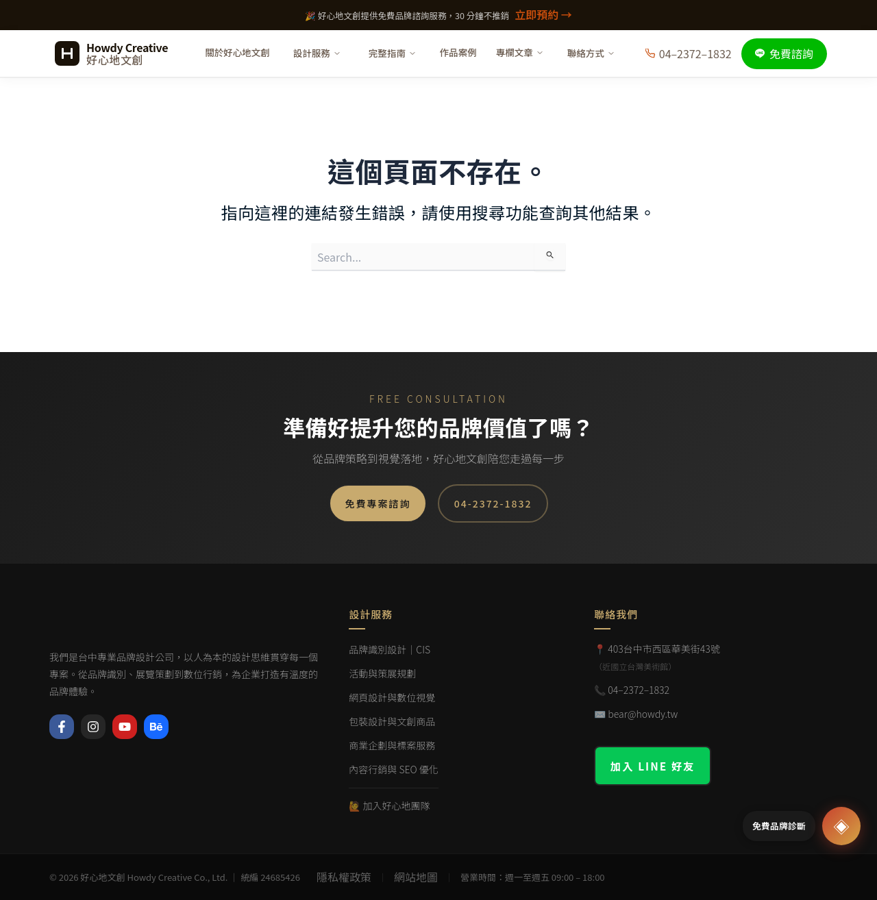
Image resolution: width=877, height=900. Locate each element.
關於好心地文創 (237, 52)
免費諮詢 (784, 53)
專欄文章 (520, 52)
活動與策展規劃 (382, 673)
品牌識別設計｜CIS (389, 649)
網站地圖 (416, 876)
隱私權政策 (344, 876)
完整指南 (393, 53)
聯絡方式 (591, 53)
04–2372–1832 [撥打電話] (688, 53)
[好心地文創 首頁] (111, 53)
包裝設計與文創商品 (392, 721)
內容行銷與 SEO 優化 (393, 769)
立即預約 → (543, 14)
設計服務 (317, 53)
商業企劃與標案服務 (392, 745)
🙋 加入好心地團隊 (389, 805)
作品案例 (458, 52)
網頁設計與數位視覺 (392, 697)
